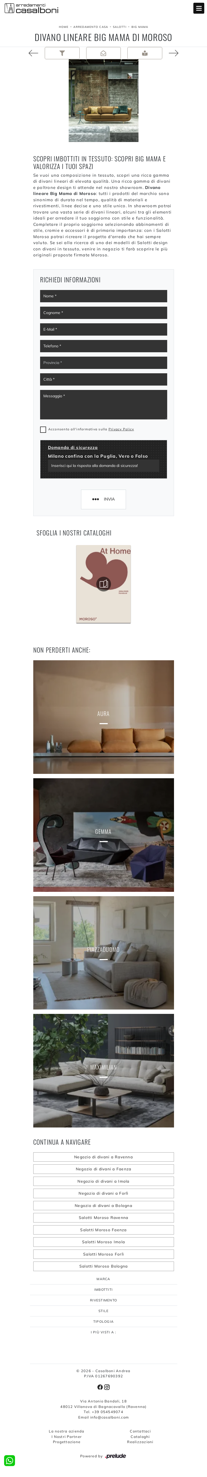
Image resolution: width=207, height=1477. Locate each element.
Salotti (120, 27)
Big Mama (139, 27)
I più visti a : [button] (103, 1332)
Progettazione (66, 1442)
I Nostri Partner (67, 1436)
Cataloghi (140, 1436)
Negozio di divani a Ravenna (103, 1157)
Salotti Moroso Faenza (103, 1229)
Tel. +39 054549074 (103, 1412)
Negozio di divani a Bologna (103, 1205)
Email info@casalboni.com (103, 1417)
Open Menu (198, 8)
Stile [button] (103, 1311)
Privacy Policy (121, 429)
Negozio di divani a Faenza (103, 1169)
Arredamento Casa (90, 27)
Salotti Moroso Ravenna (103, 1217)
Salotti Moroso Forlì (103, 1254)
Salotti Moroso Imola (103, 1241)
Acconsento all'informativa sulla (91, 429)
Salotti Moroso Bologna (103, 1266)
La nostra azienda (66, 1431)
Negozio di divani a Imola (103, 1181)
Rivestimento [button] (103, 1300)
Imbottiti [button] (103, 1289)
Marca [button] (103, 1279)
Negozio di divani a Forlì (103, 1193)
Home (64, 27)
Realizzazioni (140, 1442)
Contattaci (140, 1431)
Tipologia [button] (103, 1321)
